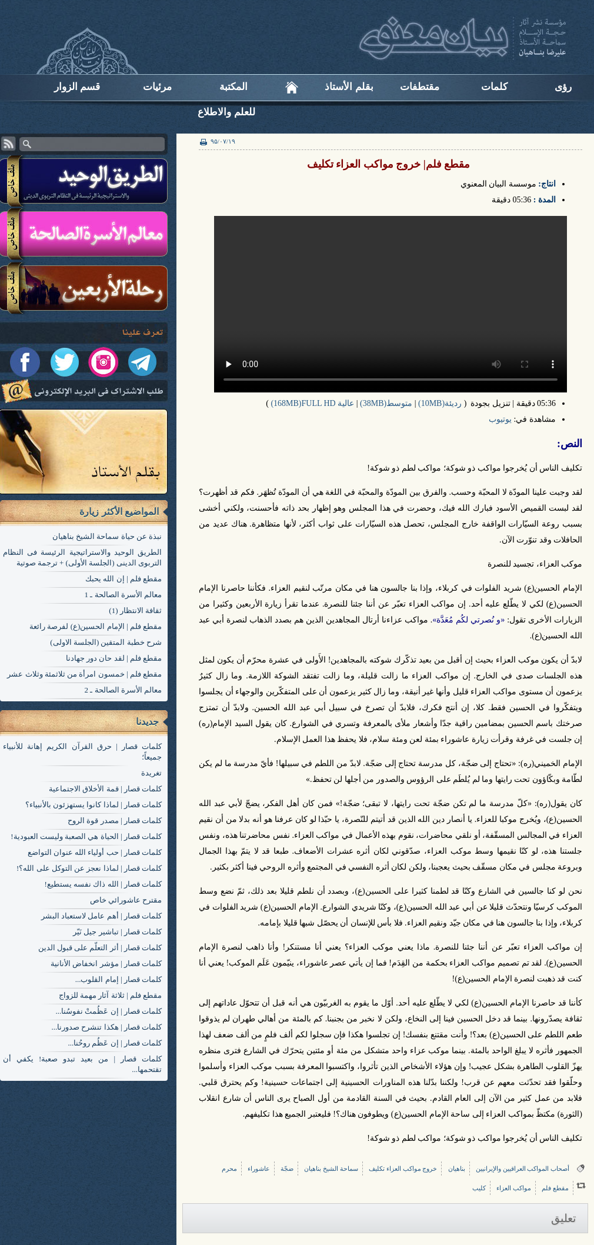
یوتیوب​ (500, 419)
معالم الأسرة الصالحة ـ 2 (123, 689)
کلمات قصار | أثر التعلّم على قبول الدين (100, 947)
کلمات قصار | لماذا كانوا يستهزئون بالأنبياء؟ (93, 804)
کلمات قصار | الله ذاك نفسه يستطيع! (103, 884)
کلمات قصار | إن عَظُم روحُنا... (115, 1042)
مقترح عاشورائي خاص (126, 900)
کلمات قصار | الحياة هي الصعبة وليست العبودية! (86, 836)
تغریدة (151, 772)
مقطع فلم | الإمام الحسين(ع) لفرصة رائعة (95, 626)
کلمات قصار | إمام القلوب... (118, 979)
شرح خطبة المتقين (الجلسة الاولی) (106, 642)
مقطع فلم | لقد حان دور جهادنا (114, 658)
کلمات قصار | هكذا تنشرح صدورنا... (106, 1027)
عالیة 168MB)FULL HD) (312, 403)
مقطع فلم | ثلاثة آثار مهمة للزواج (110, 995)
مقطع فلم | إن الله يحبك (123, 578)
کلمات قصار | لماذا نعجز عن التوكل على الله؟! (89, 868)
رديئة (453, 403)
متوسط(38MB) (386, 403)
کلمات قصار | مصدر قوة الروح (115, 820)
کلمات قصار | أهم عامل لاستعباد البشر (101, 915)
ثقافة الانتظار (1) (135, 610)
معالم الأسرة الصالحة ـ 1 (123, 594)
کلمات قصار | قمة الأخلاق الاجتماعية (105, 788)
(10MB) (431, 403)
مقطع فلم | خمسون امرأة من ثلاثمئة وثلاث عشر (84, 674)
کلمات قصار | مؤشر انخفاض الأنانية (106, 963)
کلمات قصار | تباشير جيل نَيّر (117, 931)
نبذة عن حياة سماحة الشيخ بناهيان (107, 536)
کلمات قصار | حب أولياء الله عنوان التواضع (95, 852)
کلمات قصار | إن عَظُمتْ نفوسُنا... (108, 1011)
